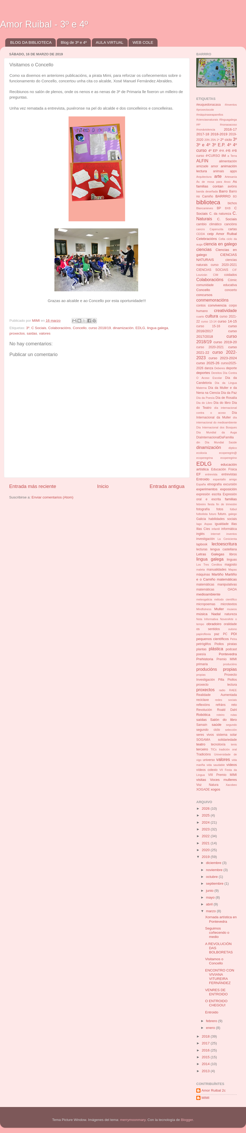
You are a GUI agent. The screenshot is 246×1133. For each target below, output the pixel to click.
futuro (212, 514)
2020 (206, 850)
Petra (233, 639)
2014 (206, 1064)
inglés (200, 534)
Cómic (232, 280)
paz (217, 634)
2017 (206, 1043)
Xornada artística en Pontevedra (221, 919)
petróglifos (203, 644)
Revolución (204, 710)
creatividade (225, 310)
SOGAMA (203, 740)
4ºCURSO (213, 156)
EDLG (140, 328)
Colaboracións (59, 328)
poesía (201, 654)
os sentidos (208, 629)
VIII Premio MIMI (222, 775)
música (202, 614)
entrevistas (229, 474)
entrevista (211, 474)
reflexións (203, 705)
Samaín (201, 725)
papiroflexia (203, 634)
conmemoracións (212, 300)
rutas (234, 714)
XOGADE (203, 789)
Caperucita (216, 229)
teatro (200, 744)
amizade (202, 166)
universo (209, 760)
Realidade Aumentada (216, 695)
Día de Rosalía (226, 398)
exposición (228, 489)
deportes (203, 373)
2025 (206, 815)
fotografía (203, 509)
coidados (230, 275)
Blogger (187, 1120)
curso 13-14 (209, 321)
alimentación (228, 161)
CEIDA (200, 233)
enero (211, 1028)
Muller (219, 609)
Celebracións (206, 239)
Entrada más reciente (32, 486)
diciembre (214, 863)
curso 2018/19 (99, 328)
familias (231, 499)
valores (45, 333)
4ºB (227, 151)
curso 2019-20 (225, 342)
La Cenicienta (227, 538)
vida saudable (215, 764)
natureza (231, 614)
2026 (206, 808)
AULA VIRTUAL (110, 42)
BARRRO (223, 196)
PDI (234, 634)
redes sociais (226, 699)
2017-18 (202, 134)
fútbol (233, 509)
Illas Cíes (203, 529)
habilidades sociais (223, 519)
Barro (223, 191)
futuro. (222, 514)
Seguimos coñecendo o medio (217, 932)
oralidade (230, 624)
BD (235, 196)
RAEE (233, 690)
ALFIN (202, 160)
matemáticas (227, 579)
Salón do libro (223, 720)
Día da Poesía (205, 397)
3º (27, 328)
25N (213, 139)
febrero (212, 1021)
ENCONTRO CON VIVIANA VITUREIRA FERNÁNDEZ (219, 976)
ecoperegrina (204, 457)
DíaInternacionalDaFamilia (215, 437)
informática (229, 529)
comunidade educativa (216, 285)
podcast (231, 649)
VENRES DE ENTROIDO (216, 992)
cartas (232, 229)
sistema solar (226, 735)
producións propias (216, 669)
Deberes (219, 368)
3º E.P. (218, 144)
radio (222, 690)
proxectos (17, 333)
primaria (202, 664)
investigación (205, 539)
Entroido (202, 479)
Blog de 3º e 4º (74, 42)
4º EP (213, 151)
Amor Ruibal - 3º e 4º (44, 24)
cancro (200, 229)
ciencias (203, 249)
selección (231, 729)
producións (230, 664)
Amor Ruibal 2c (214, 1090)
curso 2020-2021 (210, 347)
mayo (211, 897)
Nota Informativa (207, 619)
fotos (219, 509)
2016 (206, 1050)
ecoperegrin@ (228, 452)
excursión (230, 484)
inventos (231, 533)
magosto (231, 564)
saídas (32, 333)
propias (200, 674)
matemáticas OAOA (216, 589)
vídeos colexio (206, 770)
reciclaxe (202, 700)
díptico (232, 447)
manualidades (217, 569)
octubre (212, 877)
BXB (228, 208)
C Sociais (38, 328)
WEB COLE (142, 42)
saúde (216, 725)
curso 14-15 (227, 321)
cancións (230, 224)
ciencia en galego (220, 243)
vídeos (231, 765)
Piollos (219, 644)
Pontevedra (228, 654)
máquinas (203, 574)
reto (234, 705)
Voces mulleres (223, 780)
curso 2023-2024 (223, 358)
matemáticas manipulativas (216, 584)
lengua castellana (223, 549)
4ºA (221, 151)
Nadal (216, 614)
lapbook (202, 544)
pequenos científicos (212, 639)
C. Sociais (227, 219)
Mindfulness (203, 609)
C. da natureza (220, 214)
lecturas (202, 549)
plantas (201, 649)
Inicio (103, 486)
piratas (232, 644)
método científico (225, 599)
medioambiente (208, 594)
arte (218, 176)
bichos (232, 203)
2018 (206, 1036)
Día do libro (222, 403)
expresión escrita (208, 494)
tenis (234, 744)
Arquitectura (203, 176)
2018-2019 (218, 134)
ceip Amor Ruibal (222, 234)
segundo (231, 724)
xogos (215, 789)
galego (232, 514)
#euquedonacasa (208, 104)
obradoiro (213, 624)
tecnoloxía (218, 744)
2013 (206, 1071)
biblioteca (208, 202)
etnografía (214, 484)
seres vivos (205, 735)
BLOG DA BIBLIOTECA (31, 42)
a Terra (232, 155)
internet (215, 533)
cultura (211, 316)
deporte (231, 368)
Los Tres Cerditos (209, 564)
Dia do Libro (204, 402)
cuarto (200, 316)
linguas (232, 559)
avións (232, 186)
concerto (231, 290)
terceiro (202, 749)
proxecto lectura (216, 684)
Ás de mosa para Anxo (213, 181)
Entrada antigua (167, 486)
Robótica (203, 715)
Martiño (217, 574)
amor (214, 166)
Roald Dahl (227, 710)
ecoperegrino (228, 457)
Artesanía (231, 176)
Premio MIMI (226, 659)
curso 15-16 (208, 326)
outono (232, 629)
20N (207, 139)
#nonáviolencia (205, 129)
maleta (200, 569)
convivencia (217, 305)
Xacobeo (231, 784)
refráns (221, 705)
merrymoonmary (133, 1120)
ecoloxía (201, 452)
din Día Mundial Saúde (216, 442)
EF (198, 474)
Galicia (201, 519)
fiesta (211, 504)
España (201, 484)
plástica (216, 648)
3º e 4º (203, 144)
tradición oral (228, 749)
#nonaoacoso (228, 124)
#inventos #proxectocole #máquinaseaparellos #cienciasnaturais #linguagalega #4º (216, 114)
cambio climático (209, 224)
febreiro (201, 504)
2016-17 (230, 129)
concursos (204, 295)
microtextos (229, 604)
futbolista (202, 514)
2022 (206, 836)
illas (234, 524)
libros (233, 554)
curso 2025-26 (207, 363)
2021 (206, 843)
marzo (211, 911)
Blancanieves (204, 208)
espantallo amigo (225, 479)
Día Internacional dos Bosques (216, 427)
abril (210, 904)
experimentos (206, 489)
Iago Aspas (204, 523)
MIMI (205, 1098)
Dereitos (216, 372)
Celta (222, 238)
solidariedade (227, 740)
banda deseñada (207, 191)
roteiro (220, 714)
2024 (206, 822)
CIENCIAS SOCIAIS (212, 270)
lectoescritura (224, 543)
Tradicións (203, 754)
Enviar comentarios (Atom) (53, 497)
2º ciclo (226, 140)
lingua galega (157, 328)
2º (218, 139)
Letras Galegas (210, 554)
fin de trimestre (226, 504)
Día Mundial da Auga (216, 432)
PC (225, 634)
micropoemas (205, 604)
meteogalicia (204, 599)
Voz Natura (207, 785)
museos (232, 609)
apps (233, 171)
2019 (206, 857)
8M (223, 156)
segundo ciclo (208, 730)
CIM (215, 274)
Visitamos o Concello (214, 961)
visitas (201, 780)
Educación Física (224, 469)
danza (208, 368)
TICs (214, 749)
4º (229, 144)
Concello (80, 328)
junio (210, 891)
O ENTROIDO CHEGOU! (216, 1003)
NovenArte (226, 619)
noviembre (214, 870)
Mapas (232, 569)
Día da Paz (229, 393)
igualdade (222, 524)
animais (218, 171)
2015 (206, 1057)
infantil (216, 528)
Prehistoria (204, 659)
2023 (206, 829)
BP (219, 208)
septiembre (215, 883)
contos (201, 305)
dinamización (123, 328)
